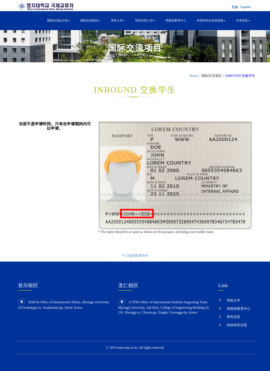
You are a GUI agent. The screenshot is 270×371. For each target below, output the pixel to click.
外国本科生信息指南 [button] (211, 20)
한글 (235, 7)
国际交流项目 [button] (90, 20)
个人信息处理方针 (135, 255)
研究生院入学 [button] (145, 20)
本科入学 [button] (118, 20)
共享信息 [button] (243, 20)
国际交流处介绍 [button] (58, 20)
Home (194, 75)
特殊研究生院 (237, 325)
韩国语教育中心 (176, 20)
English (245, 7)
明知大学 (233, 300)
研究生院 (233, 317)
